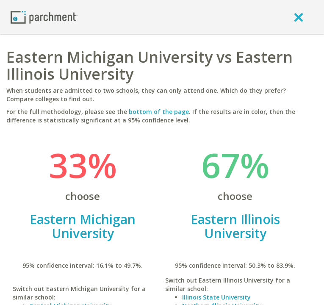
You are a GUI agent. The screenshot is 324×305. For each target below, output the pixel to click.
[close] (298, 17)
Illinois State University (216, 297)
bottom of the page (159, 112)
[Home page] (44, 17)
